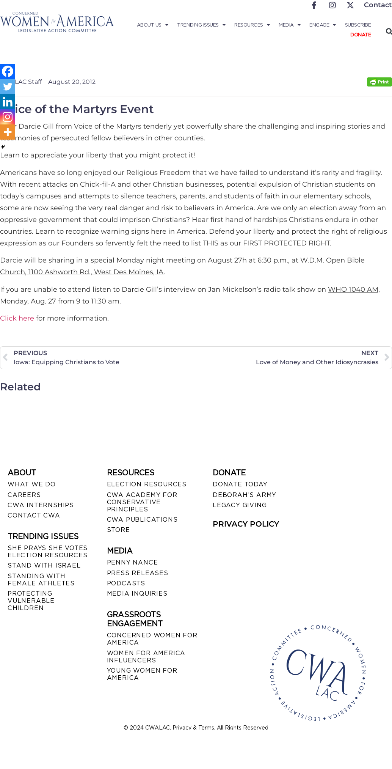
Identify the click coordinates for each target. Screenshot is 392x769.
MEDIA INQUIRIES (137, 593)
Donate (360, 35)
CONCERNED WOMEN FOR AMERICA (152, 639)
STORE (118, 529)
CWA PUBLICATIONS (142, 519)
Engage (322, 25)
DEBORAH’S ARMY (244, 495)
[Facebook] (7, 71)
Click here (17, 318)
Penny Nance (132, 562)
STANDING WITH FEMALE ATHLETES (41, 579)
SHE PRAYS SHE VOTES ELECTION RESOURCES (48, 551)
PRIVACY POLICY (246, 523)
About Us (152, 25)
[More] (7, 132)
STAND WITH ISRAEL (44, 565)
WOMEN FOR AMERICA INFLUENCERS (146, 656)
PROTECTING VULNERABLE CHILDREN (31, 601)
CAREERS (24, 495)
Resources (252, 25)
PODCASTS (126, 583)
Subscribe (358, 25)
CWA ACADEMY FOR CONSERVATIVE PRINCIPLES (142, 502)
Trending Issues (201, 25)
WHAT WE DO (32, 484)
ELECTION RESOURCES (147, 484)
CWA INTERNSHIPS (41, 505)
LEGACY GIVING (240, 505)
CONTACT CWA (34, 515)
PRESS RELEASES (137, 573)
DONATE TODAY (240, 484)
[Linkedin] (7, 101)
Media (289, 25)
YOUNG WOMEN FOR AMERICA (142, 674)
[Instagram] (7, 116)
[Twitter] (7, 86)
